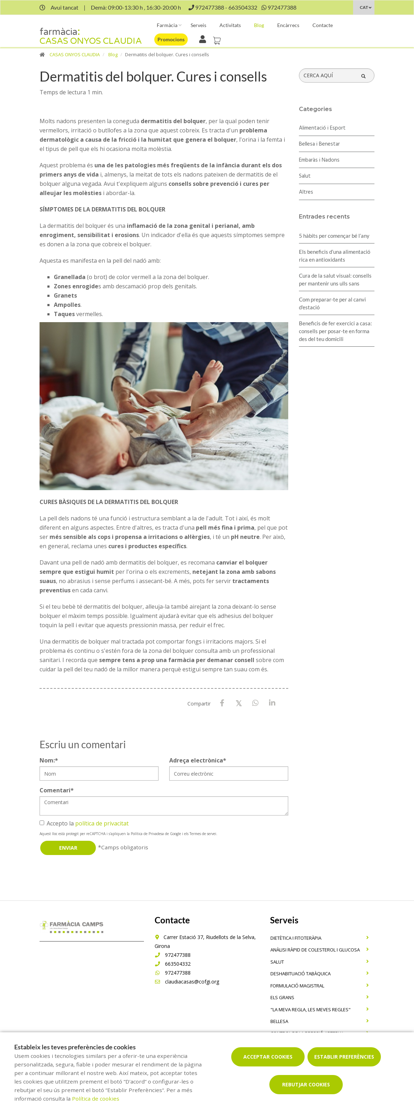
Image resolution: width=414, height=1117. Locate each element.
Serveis (198, 25)
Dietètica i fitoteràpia (295, 938)
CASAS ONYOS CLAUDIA (75, 54)
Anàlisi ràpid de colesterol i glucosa (315, 949)
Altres (306, 192)
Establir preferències (344, 1056)
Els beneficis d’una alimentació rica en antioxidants (334, 255)
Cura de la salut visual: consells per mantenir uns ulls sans (335, 279)
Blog (259, 25)
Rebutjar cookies (306, 1084)
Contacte (322, 25)
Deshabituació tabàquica (300, 973)
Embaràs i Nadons (319, 160)
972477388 (173, 954)
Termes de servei (203, 833)
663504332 (173, 963)
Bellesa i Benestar (319, 144)
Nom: (49, 760)
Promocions (171, 39)
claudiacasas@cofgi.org (187, 981)
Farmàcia (167, 25)
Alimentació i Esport (322, 128)
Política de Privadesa (147, 833)
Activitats (230, 25)
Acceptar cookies (268, 1056)
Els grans (282, 997)
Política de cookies (95, 1098)
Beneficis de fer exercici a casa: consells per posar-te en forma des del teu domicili (335, 331)
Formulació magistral (297, 985)
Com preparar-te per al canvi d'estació (332, 303)
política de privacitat (102, 823)
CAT (364, 7)
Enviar (68, 847)
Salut (305, 176)
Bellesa (279, 1021)
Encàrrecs (288, 25)
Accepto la (84, 823)
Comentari (57, 790)
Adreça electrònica (197, 760)
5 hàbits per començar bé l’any (334, 235)
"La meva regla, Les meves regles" (310, 1009)
